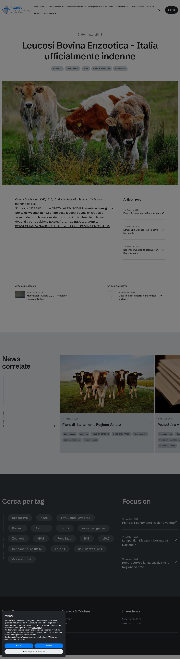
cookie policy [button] (37, 628)
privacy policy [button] (22, 623)
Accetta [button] (49, 646)
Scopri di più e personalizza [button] (34, 652)
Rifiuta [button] (18, 646)
